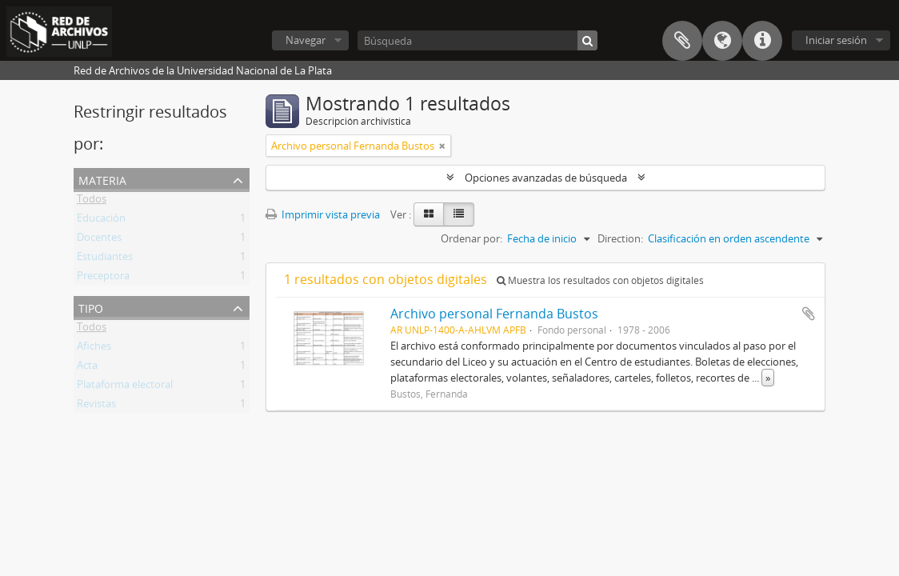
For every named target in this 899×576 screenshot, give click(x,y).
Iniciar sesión (836, 40)
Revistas (96, 406)
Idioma (722, 41)
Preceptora (103, 278)
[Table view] (458, 214)
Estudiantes (105, 259)
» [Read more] (767, 377)
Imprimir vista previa (323, 214)
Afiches (94, 349)
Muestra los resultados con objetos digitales (600, 280)
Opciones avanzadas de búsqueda (545, 177)
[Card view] (429, 214)
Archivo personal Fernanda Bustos (494, 313)
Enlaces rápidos (762, 41)
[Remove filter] (442, 146)
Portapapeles (682, 41)
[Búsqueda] (477, 40)
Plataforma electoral (125, 387)
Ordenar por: (471, 238)
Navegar (306, 40)
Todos (91, 201)
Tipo (90, 307)
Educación (101, 221)
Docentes (99, 240)
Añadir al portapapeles (809, 314)
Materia (102, 179)
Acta (87, 368)
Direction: (620, 238)
